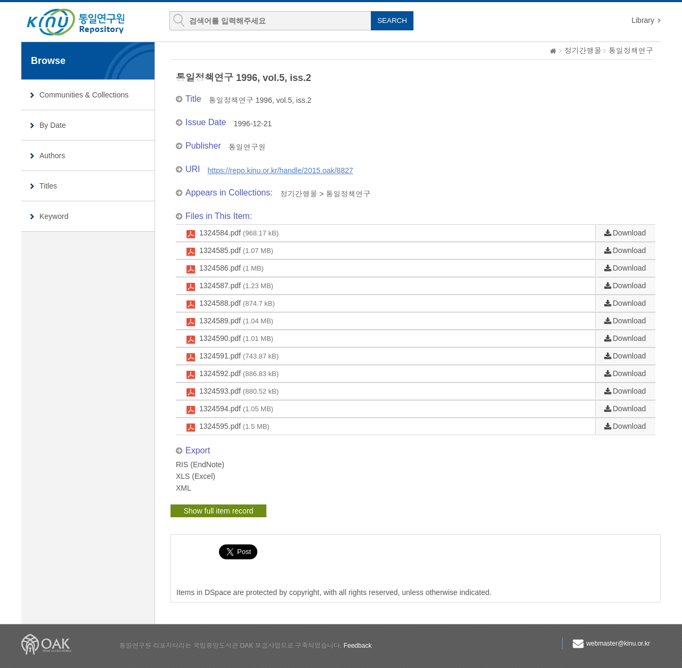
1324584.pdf (239, 233)
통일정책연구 (630, 50)
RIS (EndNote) (200, 464)
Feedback (358, 645)
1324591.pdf (239, 356)
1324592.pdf (239, 374)
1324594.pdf (236, 409)
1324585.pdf (236, 251)
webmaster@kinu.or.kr (618, 643)
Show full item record (219, 511)
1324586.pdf (231, 268)
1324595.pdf (234, 427)
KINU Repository (84, 22)
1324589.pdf (236, 321)
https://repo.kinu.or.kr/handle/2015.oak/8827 (280, 170)
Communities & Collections (83, 95)
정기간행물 (583, 50)
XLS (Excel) (195, 476)
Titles (48, 186)
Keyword (53, 216)
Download (629, 233)
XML (183, 488)
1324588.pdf (237, 303)
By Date (52, 125)
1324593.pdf (239, 391)
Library (642, 20)
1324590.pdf (236, 339)
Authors (52, 155)
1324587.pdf (236, 286)
